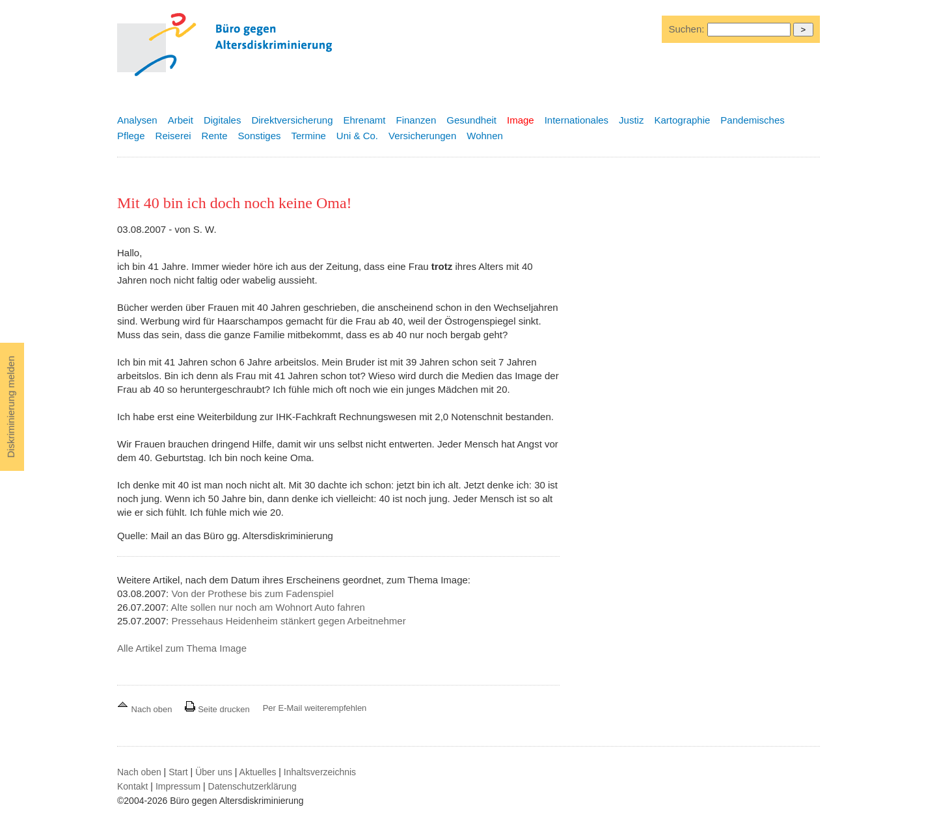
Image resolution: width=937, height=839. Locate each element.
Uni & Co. (357, 135)
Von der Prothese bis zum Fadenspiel (252, 593)
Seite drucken (217, 709)
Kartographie (682, 120)
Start (178, 772)
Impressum (178, 786)
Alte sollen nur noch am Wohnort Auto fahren (268, 607)
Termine (308, 135)
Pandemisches (752, 120)
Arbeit (180, 120)
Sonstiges (259, 135)
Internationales (576, 120)
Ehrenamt (364, 120)
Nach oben (145, 709)
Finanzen (416, 120)
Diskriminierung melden (10, 407)
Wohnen (485, 135)
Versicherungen (422, 135)
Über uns (213, 772)
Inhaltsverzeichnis (320, 772)
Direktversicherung (292, 120)
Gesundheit (471, 120)
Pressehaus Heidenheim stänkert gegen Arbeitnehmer (288, 620)
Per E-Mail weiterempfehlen (315, 708)
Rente (215, 135)
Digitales (222, 120)
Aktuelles (258, 772)
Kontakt (132, 786)
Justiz (631, 120)
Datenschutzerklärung (252, 786)
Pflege (131, 135)
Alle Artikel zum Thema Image (182, 648)
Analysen (137, 120)
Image (520, 120)
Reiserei (173, 135)
